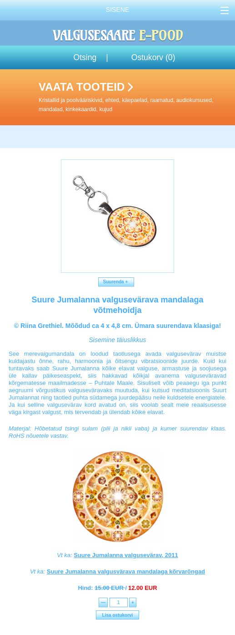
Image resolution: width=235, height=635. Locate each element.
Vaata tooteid (135, 97)
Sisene (117, 9)
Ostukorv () (153, 57)
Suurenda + (116, 281)
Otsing (84, 57)
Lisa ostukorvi (117, 615)
